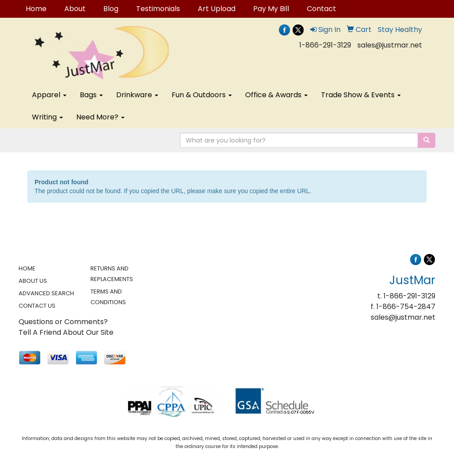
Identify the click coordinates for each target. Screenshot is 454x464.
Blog (110, 9)
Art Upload (216, 9)
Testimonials (158, 9)
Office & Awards (276, 95)
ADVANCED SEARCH (46, 293)
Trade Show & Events (361, 95)
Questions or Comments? (63, 322)
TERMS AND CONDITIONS (108, 296)
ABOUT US (33, 281)
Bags (91, 95)
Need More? (100, 117)
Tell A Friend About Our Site (66, 332)
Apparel (49, 95)
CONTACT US (37, 305)
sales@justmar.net (389, 45)
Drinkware (137, 95)
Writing (47, 117)
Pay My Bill (271, 9)
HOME (27, 268)
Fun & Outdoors (202, 95)
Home (36, 9)
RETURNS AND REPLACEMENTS (111, 273)
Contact (321, 9)
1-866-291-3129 (325, 45)
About (75, 9)
